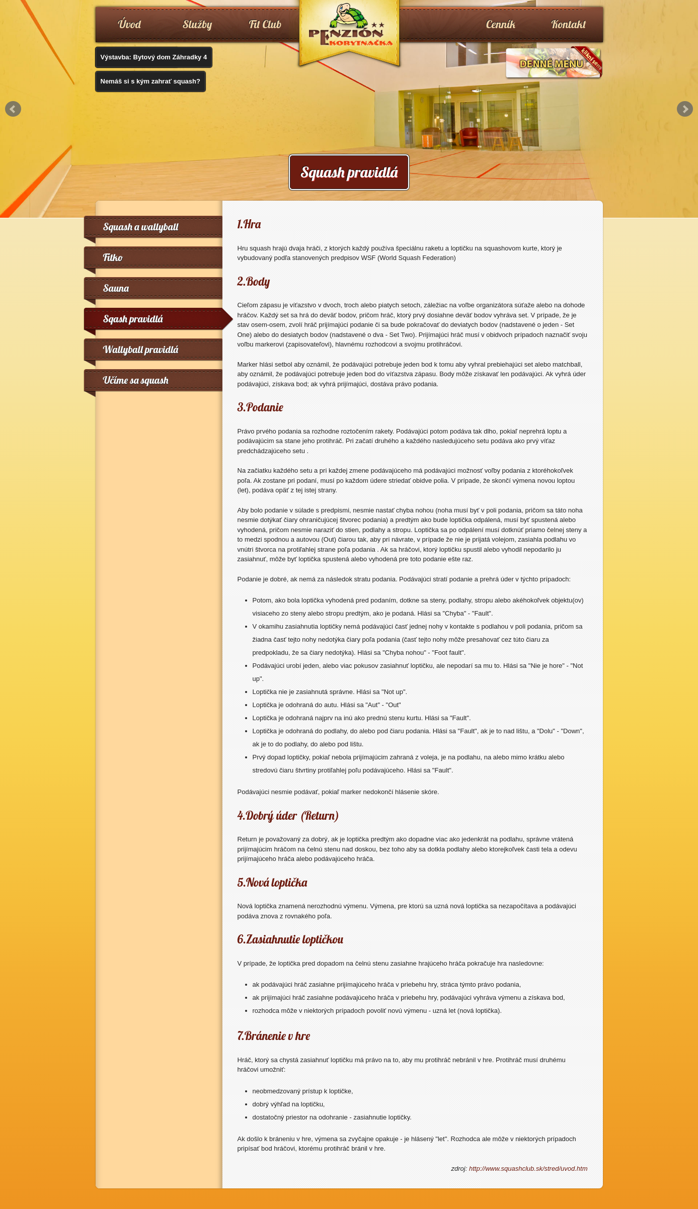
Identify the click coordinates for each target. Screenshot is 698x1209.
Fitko (113, 257)
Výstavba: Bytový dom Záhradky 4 (154, 57)
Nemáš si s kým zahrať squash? (150, 81)
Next (685, 109)
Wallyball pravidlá (140, 349)
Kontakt (569, 24)
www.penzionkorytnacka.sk (349, 35)
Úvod (129, 24)
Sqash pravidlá (133, 318)
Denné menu (554, 63)
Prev (13, 109)
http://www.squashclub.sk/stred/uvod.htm (528, 1168)
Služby (197, 24)
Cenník (500, 24)
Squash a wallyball (140, 226)
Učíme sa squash (136, 380)
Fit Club (265, 24)
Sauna (116, 288)
